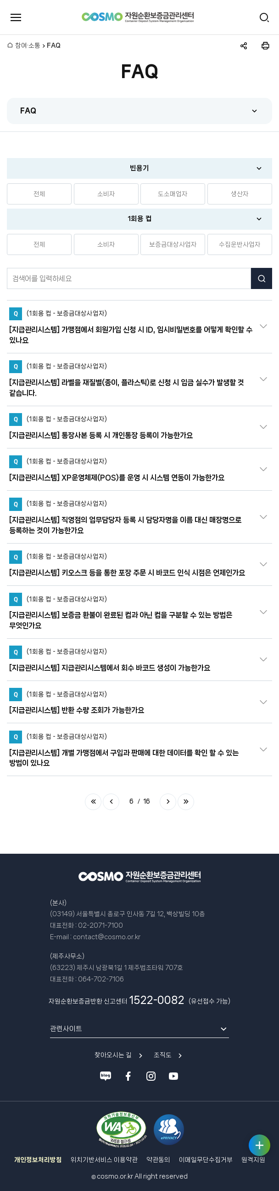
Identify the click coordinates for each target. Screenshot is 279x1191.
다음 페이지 (168, 802)
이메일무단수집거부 (206, 1160)
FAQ (28, 110)
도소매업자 (173, 194)
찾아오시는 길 (113, 1055)
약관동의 (158, 1160)
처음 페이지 (93, 802)
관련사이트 (66, 1028)
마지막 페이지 (186, 802)
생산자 (240, 194)
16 (146, 801)
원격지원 (253, 1160)
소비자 (106, 194)
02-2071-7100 (100, 925)
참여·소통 (27, 45)
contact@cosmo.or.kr (106, 937)
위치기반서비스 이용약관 (104, 1160)
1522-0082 (156, 1000)
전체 (39, 194)
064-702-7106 (101, 979)
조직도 (163, 1055)
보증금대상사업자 (173, 244)
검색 (261, 278)
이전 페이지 (111, 802)
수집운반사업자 (240, 244)
